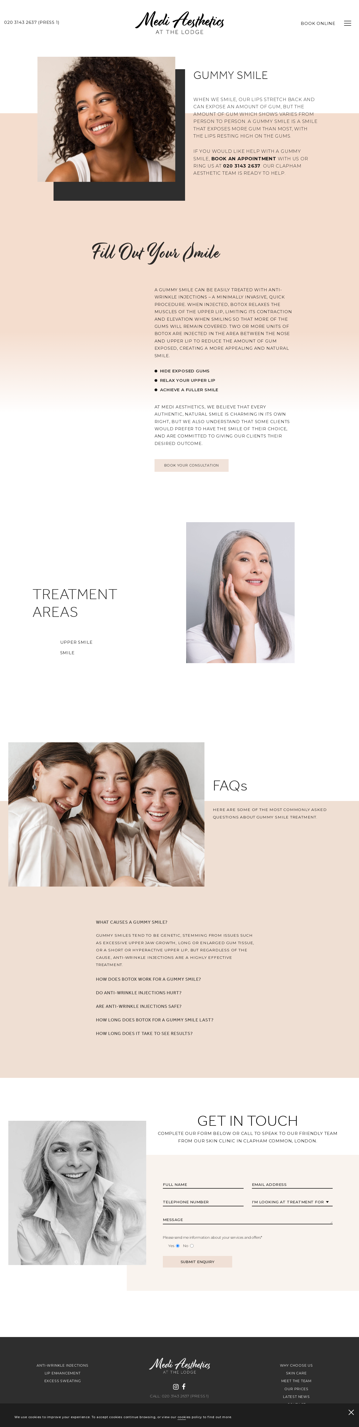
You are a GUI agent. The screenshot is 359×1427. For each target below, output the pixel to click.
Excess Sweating (62, 1381)
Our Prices (296, 1389)
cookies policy (190, 1417)
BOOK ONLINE (318, 23)
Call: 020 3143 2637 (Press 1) (179, 1396)
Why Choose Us (296, 1365)
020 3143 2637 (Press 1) (31, 22)
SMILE (43, 652)
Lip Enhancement (63, 1373)
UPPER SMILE (52, 642)
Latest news (296, 1397)
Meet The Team (296, 1381)
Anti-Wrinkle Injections (62, 1365)
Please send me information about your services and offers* (212, 1262)
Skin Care (296, 1373)
